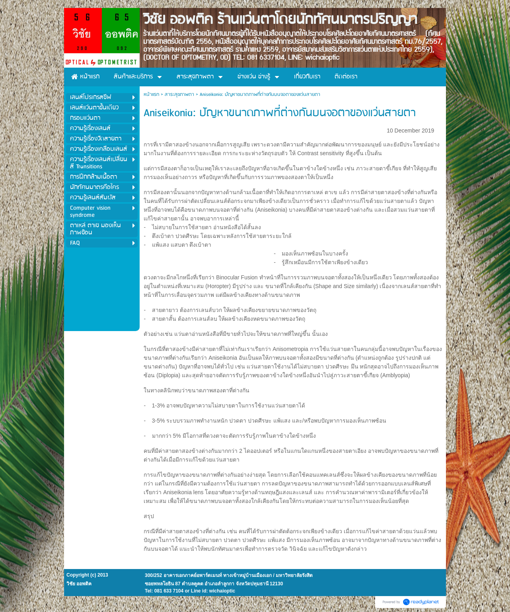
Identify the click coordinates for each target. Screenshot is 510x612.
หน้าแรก (151, 94)
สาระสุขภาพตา (179, 94)
